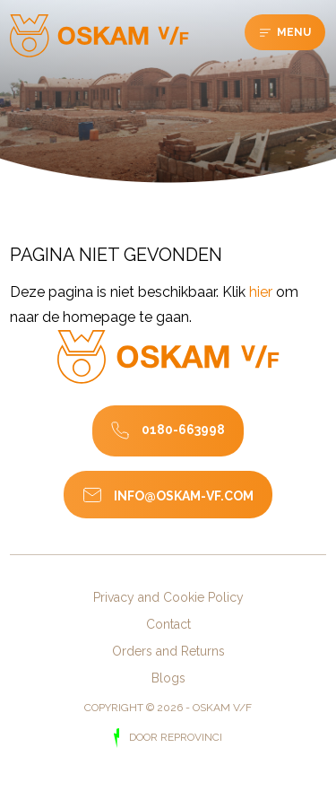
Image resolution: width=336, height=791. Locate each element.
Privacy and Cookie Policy (168, 597)
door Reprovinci (174, 737)
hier (260, 291)
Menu (292, 32)
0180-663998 (183, 429)
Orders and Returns (168, 651)
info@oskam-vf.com (184, 496)
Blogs (168, 678)
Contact (168, 624)
